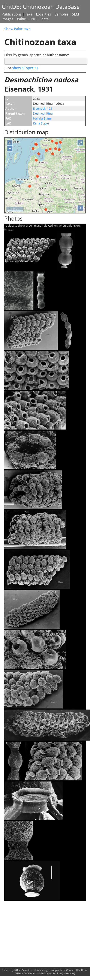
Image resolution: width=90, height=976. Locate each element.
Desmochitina (43, 113)
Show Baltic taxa (17, 28)
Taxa (28, 14)
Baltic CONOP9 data (33, 19)
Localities (43, 14)
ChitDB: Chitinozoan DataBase (41, 7)
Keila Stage (41, 123)
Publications (12, 14)
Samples (61, 14)
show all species (25, 67)
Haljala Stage (42, 118)
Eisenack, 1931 (43, 108)
